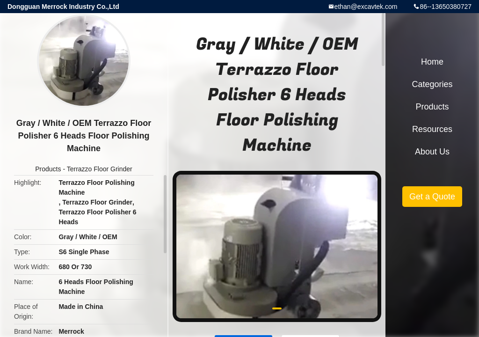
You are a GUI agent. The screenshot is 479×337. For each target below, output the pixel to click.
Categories (432, 84)
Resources (432, 129)
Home (432, 61)
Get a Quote (432, 196)
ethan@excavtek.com (366, 6)
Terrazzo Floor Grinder (99, 169)
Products (48, 169)
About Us (432, 151)
